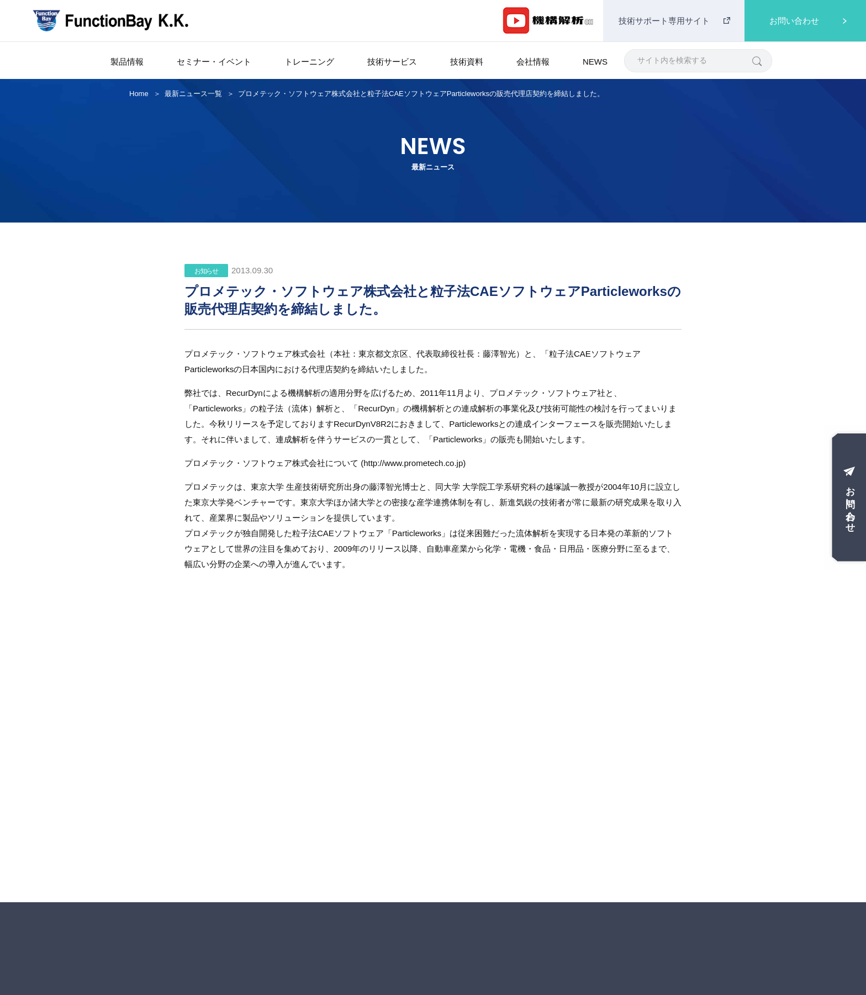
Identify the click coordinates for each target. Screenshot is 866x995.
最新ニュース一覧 (193, 93)
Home (139, 93)
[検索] (756, 60)
